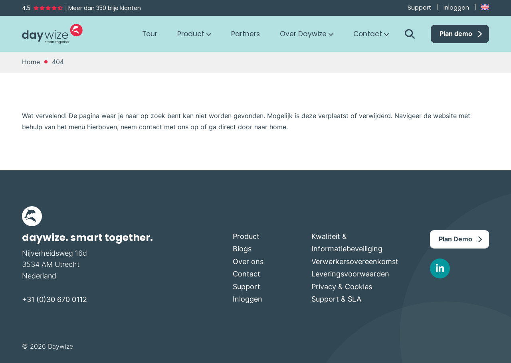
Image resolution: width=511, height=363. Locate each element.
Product (190, 34)
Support (420, 7)
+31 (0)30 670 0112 (54, 299)
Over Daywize (303, 34)
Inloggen (456, 7)
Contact (367, 34)
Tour (149, 34)
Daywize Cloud (52, 34)
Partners (245, 34)
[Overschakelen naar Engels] (485, 7)
